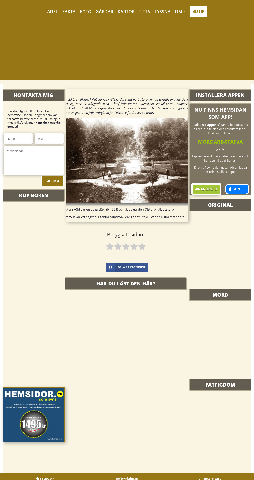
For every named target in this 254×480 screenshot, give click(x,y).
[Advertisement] (127, 52)
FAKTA (69, 11)
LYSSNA (163, 11)
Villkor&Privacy (209, 477)
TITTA (144, 11)
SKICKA (52, 181)
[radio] (109, 247)
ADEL (52, 11)
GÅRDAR (104, 11)
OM (178, 11)
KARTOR (126, 11)
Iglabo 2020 (44, 477)
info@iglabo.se (127, 477)
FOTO (85, 11)
